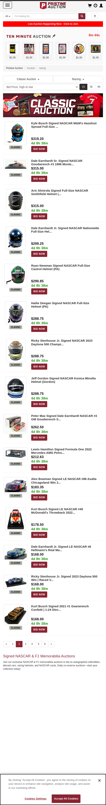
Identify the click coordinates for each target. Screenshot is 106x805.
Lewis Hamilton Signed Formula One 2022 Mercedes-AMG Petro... (61, 451)
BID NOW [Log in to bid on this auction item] (39, 149)
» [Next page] (51, 644)
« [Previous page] (6, 644)
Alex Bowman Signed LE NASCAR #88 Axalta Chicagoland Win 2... (63, 480)
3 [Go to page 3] (25, 644)
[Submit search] (81, 16)
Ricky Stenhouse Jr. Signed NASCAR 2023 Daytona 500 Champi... (62, 342)
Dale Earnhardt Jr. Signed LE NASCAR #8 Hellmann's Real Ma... (61, 548)
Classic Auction (28, 79)
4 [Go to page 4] (32, 644)
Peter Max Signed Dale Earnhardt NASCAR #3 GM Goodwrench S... (64, 417)
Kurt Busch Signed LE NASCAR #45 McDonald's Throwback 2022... (57, 510)
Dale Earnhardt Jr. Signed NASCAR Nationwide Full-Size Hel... (65, 229)
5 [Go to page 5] (38, 644)
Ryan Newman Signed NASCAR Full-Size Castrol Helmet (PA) (60, 267)
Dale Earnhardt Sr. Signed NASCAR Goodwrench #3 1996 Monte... (56, 162)
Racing (78, 79)
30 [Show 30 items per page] (91, 86)
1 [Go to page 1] (13, 644)
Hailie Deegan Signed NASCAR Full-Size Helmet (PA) (60, 304)
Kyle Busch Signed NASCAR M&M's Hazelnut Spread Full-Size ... (64, 124)
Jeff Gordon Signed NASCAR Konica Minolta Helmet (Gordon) (63, 380)
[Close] (99, 780)
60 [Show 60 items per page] (99, 86)
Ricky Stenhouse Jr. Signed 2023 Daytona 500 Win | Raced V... (64, 578)
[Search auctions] (45, 16)
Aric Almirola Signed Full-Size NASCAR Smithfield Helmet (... (59, 192)
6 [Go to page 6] (45, 644)
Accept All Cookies (66, 798)
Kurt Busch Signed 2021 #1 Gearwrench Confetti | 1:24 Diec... (60, 607)
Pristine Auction (14, 68)
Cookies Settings (36, 798)
